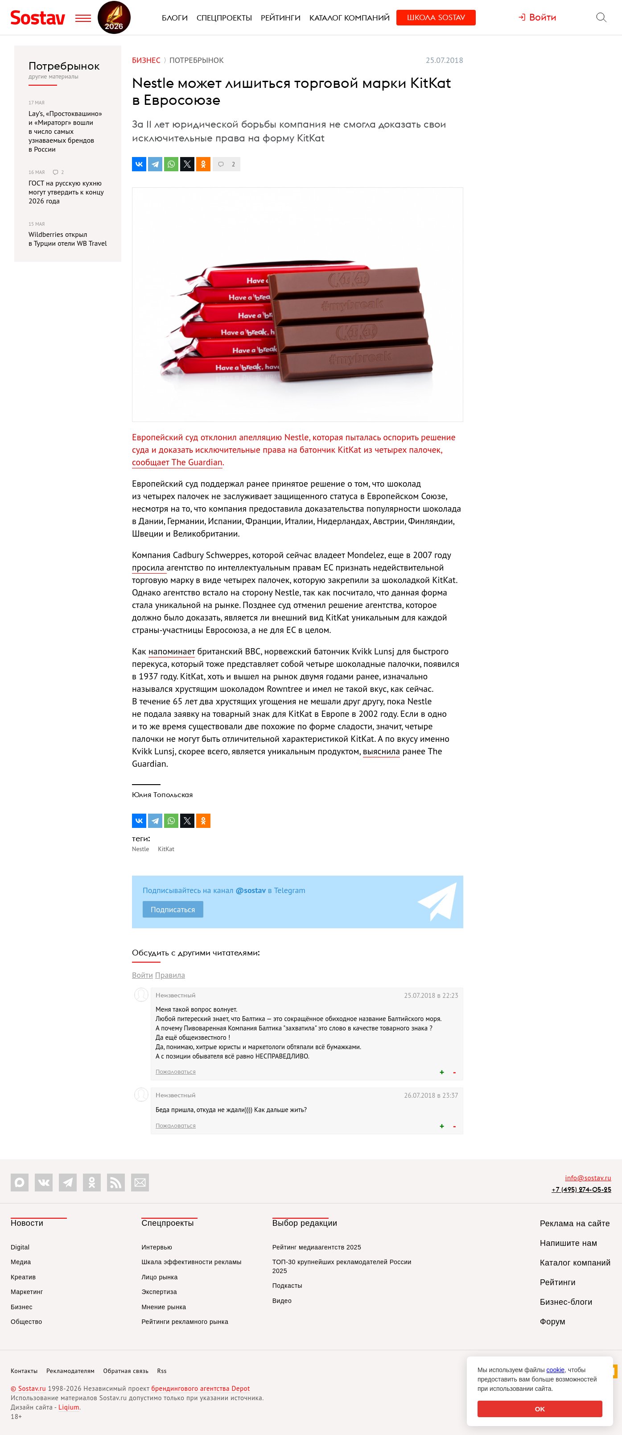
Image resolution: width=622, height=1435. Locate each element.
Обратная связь (126, 1371)
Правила (170, 975)
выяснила (381, 751)
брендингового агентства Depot (200, 1388)
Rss (162, 1371)
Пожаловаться (176, 1071)
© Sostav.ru (28, 1388)
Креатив (23, 1277)
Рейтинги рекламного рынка (184, 1321)
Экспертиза (159, 1291)
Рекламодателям (70, 1371)
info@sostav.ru (588, 1178)
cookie (555, 1369)
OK (540, 1409)
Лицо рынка (159, 1277)
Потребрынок (64, 65)
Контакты (24, 1371)
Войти (142, 975)
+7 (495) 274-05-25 (581, 1189)
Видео (282, 1300)
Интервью (156, 1247)
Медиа (21, 1261)
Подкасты (287, 1285)
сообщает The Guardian (177, 462)
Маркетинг (27, 1291)
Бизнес (22, 1307)
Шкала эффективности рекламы (191, 1261)
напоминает (171, 651)
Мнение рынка (163, 1307)
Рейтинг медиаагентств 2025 (316, 1247)
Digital (20, 1247)
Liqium (68, 1407)
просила (149, 567)
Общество (26, 1321)
